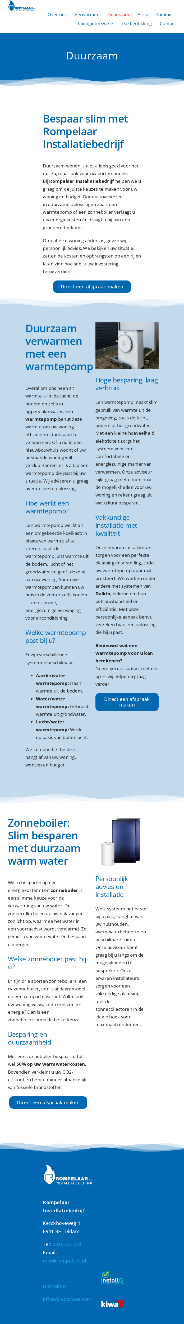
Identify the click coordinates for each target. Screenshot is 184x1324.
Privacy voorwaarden (67, 1299)
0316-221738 (67, 1244)
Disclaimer (55, 1286)
